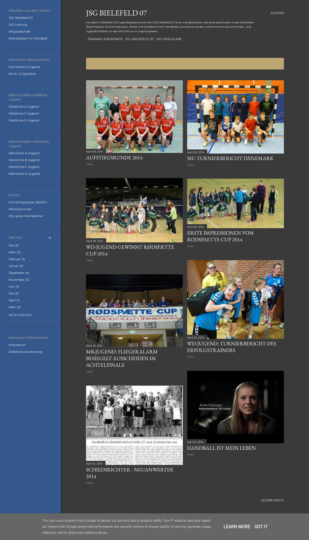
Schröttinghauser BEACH (28, 202)
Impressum (17, 345)
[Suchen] (277, 13)
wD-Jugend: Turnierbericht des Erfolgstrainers (231, 346)
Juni (14, 286)
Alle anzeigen (267, 64)
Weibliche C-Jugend (24, 113)
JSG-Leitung (18, 25)
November (19, 280)
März (15, 252)
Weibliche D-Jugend (24, 120)
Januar (16, 266)
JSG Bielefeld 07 (116, 13)
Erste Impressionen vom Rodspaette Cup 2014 (220, 236)
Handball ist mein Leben (221, 448)
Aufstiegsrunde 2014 (114, 157)
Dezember (19, 273)
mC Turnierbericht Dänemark (230, 158)
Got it (261, 526)
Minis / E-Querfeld (22, 74)
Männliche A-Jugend (24, 153)
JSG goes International (26, 216)
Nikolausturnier (20, 209)
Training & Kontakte (103, 39)
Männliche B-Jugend (24, 160)
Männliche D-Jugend (24, 174)
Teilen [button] (89, 164)
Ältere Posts (272, 500)
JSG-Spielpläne (167, 39)
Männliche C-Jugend (24, 167)
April (14, 300)
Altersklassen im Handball (28, 38)
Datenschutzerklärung (25, 352)
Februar (17, 259)
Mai (14, 245)
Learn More (236, 526)
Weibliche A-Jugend (24, 107)
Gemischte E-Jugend (24, 67)
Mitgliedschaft (19, 31)
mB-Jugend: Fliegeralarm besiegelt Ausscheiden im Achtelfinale (122, 358)
